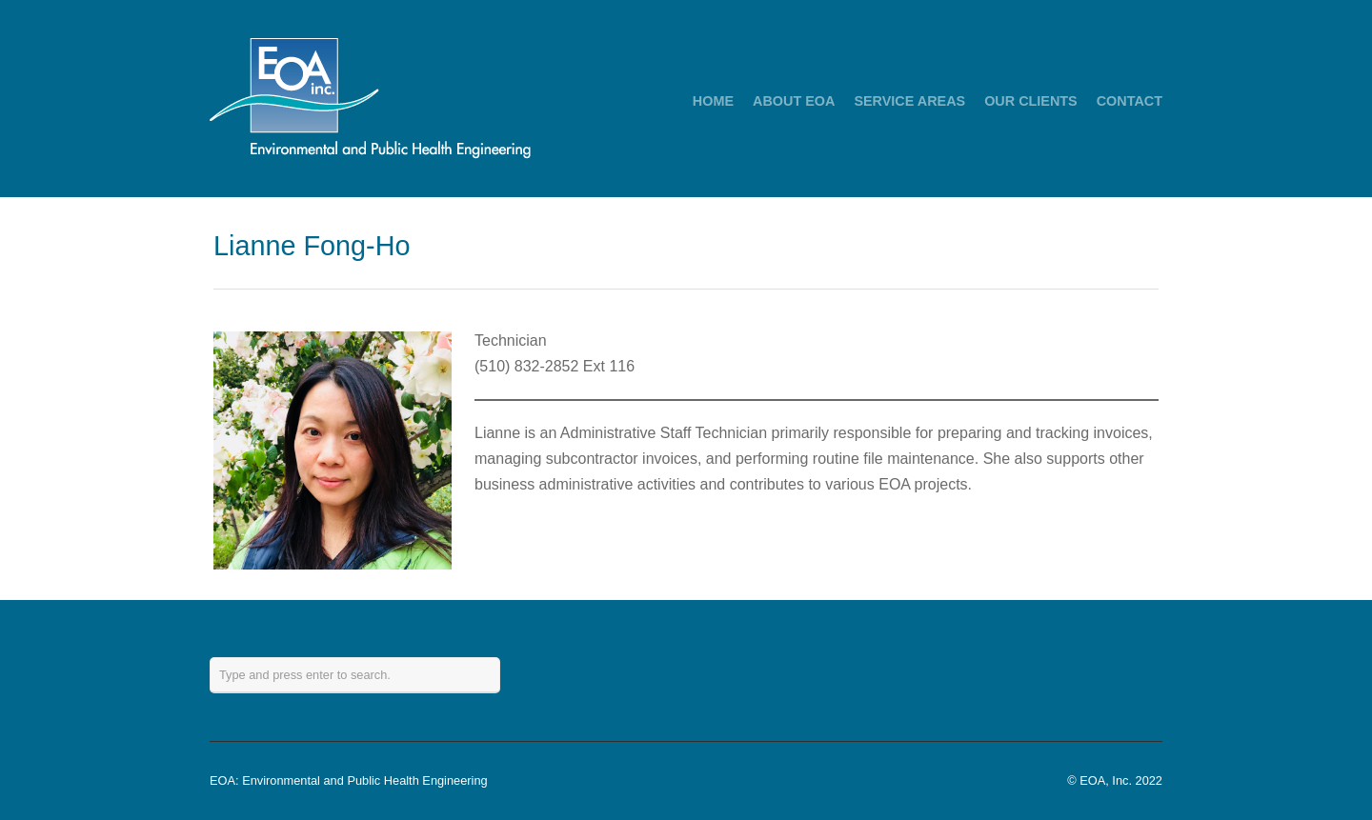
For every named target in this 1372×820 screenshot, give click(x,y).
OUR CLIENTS (1031, 101)
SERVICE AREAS (909, 101)
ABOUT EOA (794, 101)
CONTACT (1129, 101)
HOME (713, 101)
